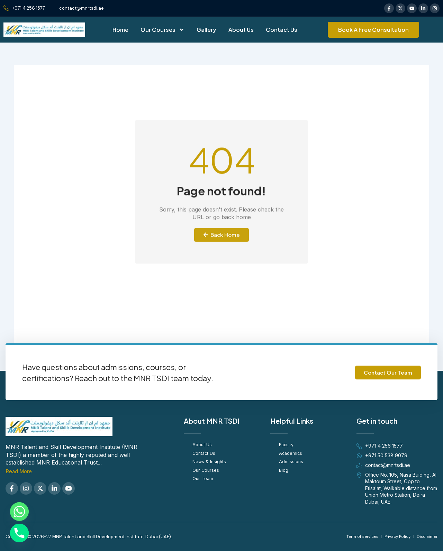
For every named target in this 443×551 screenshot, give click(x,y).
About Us (241, 29)
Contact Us (281, 29)
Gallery (206, 29)
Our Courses (162, 30)
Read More (20, 471)
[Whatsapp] (19, 511)
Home (120, 29)
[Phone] (19, 533)
